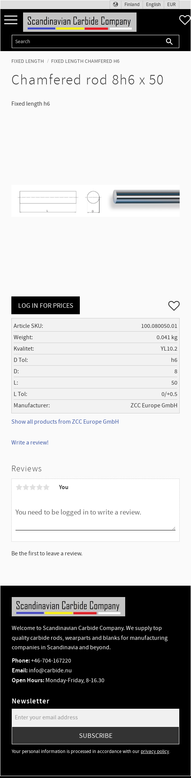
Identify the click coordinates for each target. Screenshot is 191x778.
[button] (10, 20)
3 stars (32, 487)
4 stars (39, 487)
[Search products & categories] (86, 41)
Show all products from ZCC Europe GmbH (65, 422)
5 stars (46, 487)
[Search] (169, 41)
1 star (19, 487)
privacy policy (155, 751)
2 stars (25, 487)
